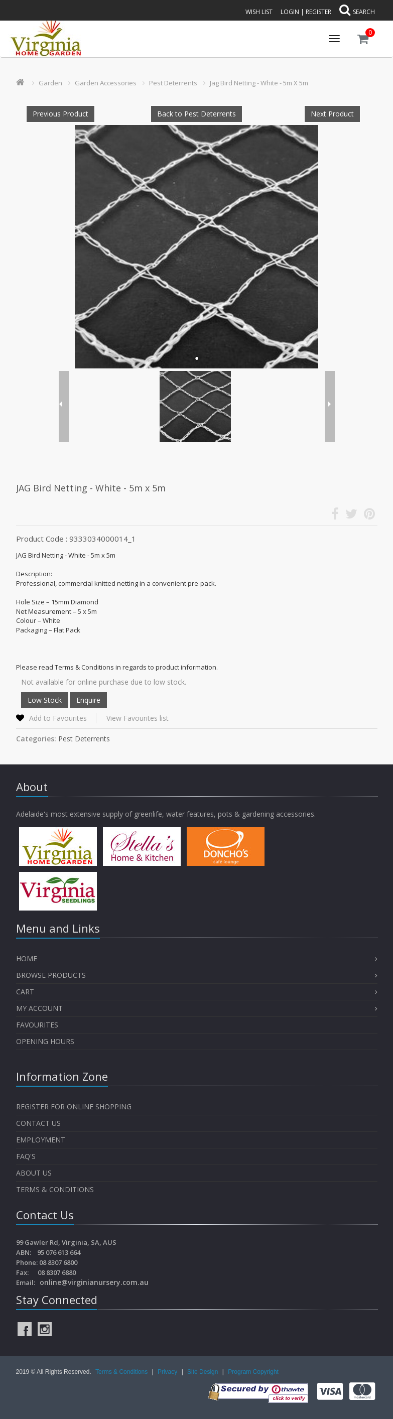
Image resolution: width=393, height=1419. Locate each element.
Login (290, 12)
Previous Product (60, 113)
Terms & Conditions (55, 1189)
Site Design (203, 1371)
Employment (40, 1139)
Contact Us (38, 1123)
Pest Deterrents (173, 82)
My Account (39, 1008)
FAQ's (26, 1156)
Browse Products (51, 975)
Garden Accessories (106, 82)
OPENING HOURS (45, 1041)
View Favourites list (137, 718)
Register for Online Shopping (74, 1106)
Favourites (38, 1024)
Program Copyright (253, 1371)
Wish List (259, 12)
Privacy (168, 1371)
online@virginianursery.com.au (94, 1282)
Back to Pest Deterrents (196, 113)
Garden (50, 82)
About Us (34, 1173)
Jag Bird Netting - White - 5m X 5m (259, 82)
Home (26, 958)
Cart (25, 991)
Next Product (332, 113)
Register (318, 12)
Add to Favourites (58, 718)
